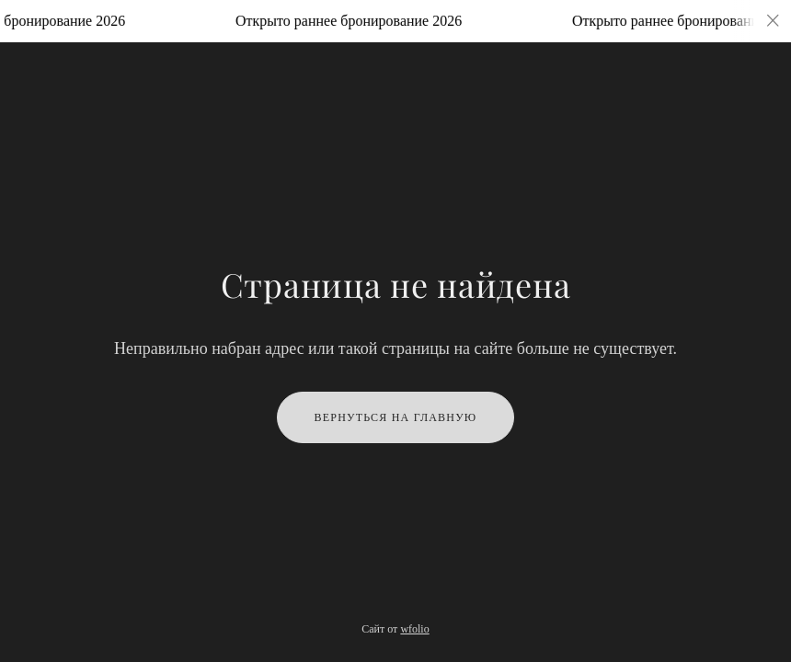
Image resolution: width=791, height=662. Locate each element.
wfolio (414, 628)
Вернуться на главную (396, 417)
